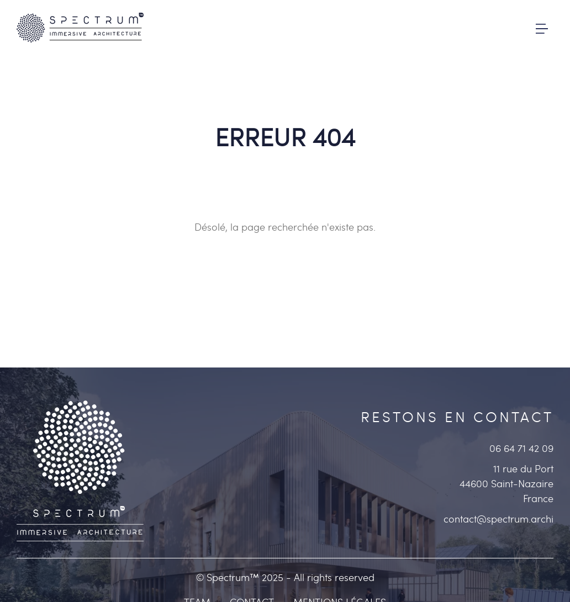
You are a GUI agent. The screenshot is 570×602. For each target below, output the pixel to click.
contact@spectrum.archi (498, 519)
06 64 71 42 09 (521, 448)
